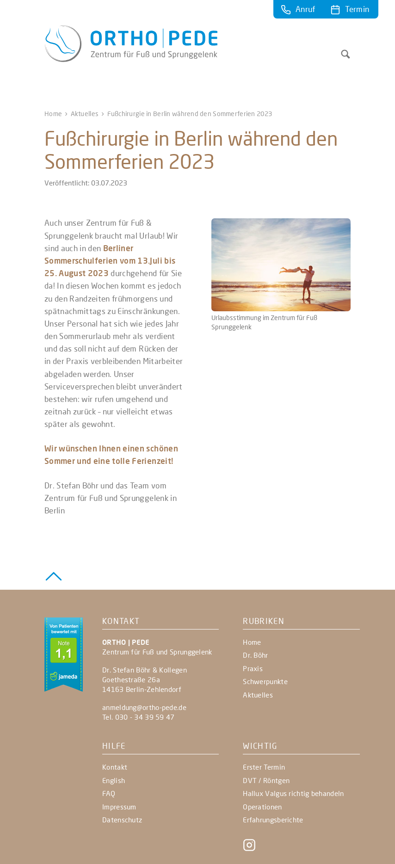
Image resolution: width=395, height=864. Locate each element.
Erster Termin (264, 767)
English (113, 780)
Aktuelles (85, 113)
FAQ (108, 793)
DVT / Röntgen (266, 780)
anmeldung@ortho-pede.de (144, 707)
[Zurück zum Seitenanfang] (53, 575)
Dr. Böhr (255, 655)
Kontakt (114, 767)
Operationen (262, 806)
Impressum (119, 806)
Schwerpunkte (265, 681)
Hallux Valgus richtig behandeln (293, 793)
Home (53, 113)
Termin (357, 9)
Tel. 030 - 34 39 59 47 (138, 717)
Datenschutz (122, 819)
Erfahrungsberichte (273, 819)
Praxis (253, 668)
